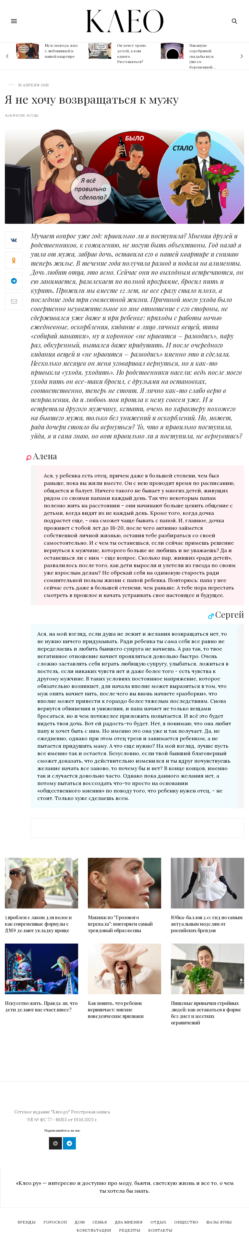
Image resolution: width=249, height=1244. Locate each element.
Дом (80, 1222)
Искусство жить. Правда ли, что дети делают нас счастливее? (41, 1006)
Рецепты (129, 1230)
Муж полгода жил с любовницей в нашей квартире (61, 51)
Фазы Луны (219, 1222)
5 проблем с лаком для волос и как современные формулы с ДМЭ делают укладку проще (38, 923)
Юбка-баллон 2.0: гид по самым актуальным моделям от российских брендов (207, 923)
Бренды (27, 1222)
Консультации (94, 1230)
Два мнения (129, 1222)
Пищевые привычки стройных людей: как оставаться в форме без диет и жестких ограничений (206, 1013)
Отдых (158, 1222)
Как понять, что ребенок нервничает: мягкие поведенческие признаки (116, 1009)
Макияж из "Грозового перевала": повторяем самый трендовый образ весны (120, 923)
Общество (186, 1222)
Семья (99, 1222)
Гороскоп (55, 1222)
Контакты (160, 1230)
